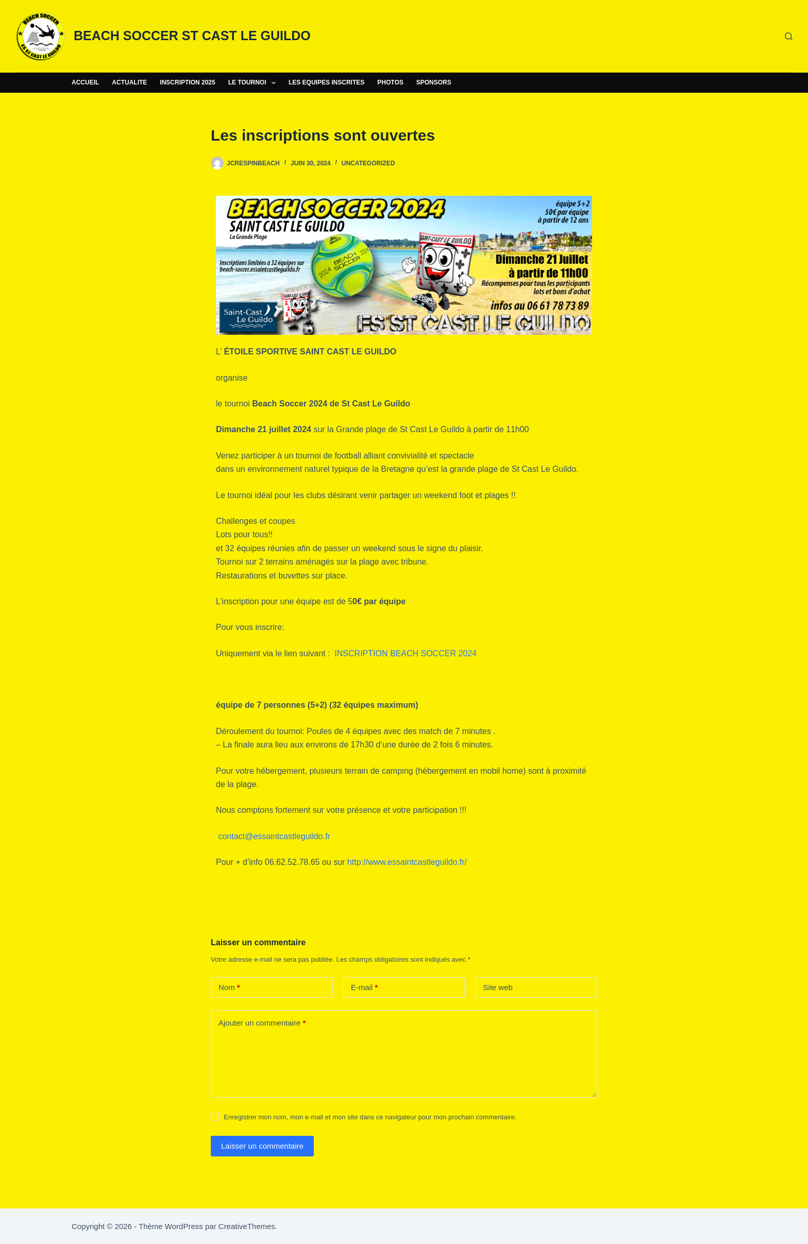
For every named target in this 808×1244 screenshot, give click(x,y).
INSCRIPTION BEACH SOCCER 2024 (405, 653)
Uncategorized (368, 163)
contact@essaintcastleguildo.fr (274, 836)
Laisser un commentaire (262, 1145)
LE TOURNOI (254, 83)
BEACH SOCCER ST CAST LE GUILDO (192, 35)
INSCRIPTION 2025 (187, 82)
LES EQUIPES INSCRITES (326, 82)
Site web (498, 987)
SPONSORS (433, 82)
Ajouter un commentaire (262, 1023)
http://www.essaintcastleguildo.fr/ (407, 862)
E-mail (364, 987)
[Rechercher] (789, 36)
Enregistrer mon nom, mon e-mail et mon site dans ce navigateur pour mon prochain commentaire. (370, 1117)
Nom (229, 987)
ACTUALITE (129, 82)
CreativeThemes (246, 1226)
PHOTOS (390, 82)
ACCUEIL (85, 82)
